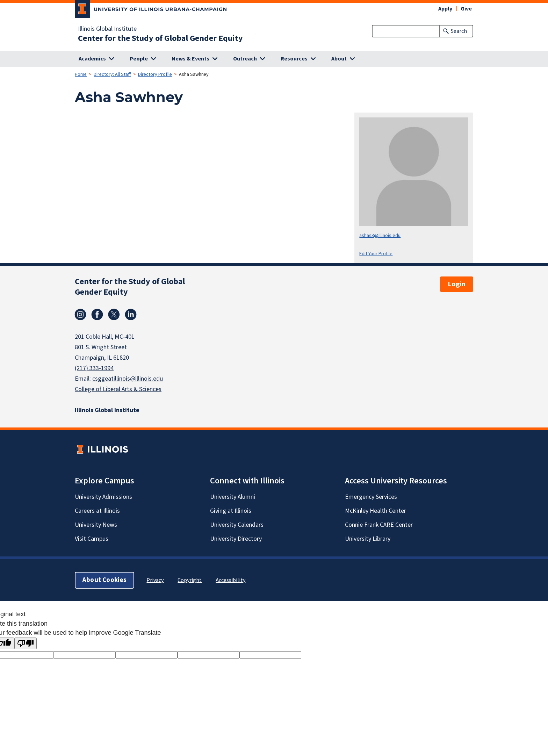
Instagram (80, 314)
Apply (445, 9)
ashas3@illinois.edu (380, 235)
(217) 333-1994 (94, 368)
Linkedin (130, 314)
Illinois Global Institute (107, 29)
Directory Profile (155, 74)
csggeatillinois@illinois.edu (127, 378)
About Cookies (104, 580)
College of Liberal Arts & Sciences (118, 389)
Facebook (97, 314)
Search (459, 31)
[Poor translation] (25, 643)
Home (81, 74)
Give (466, 9)
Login (457, 284)
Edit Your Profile (375, 253)
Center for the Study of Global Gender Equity (160, 38)
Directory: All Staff (112, 74)
